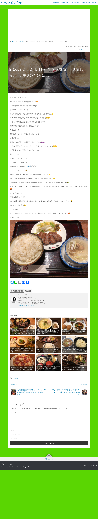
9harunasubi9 (84, 50)
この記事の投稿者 (17, 291)
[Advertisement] (49, 25)
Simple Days (27, 467)
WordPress (12, 467)
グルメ (16, 378)
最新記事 (28, 291)
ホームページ (64, 2)
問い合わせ (75, 2)
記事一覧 (55, 2)
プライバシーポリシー (88, 2)
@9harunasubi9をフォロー (27, 305)
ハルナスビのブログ (90, 465)
